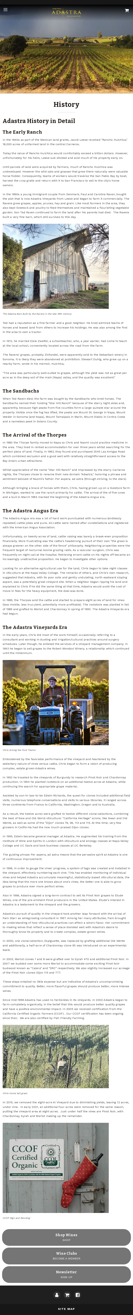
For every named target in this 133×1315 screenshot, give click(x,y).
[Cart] (126, 10)
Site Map (66, 1309)
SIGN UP (66, 1274)
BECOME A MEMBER (66, 1255)
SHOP (66, 1237)
